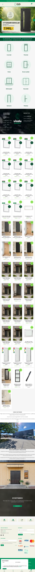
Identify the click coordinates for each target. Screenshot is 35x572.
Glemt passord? (32, 534)
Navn (8, 563)
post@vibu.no (28, 118)
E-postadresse (21, 563)
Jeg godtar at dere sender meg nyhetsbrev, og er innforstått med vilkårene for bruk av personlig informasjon (8, 543)
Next (34, 20)
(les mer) (20, 566)
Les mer (16, 545)
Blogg (30, 562)
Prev (1, 20)
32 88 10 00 (29, 116)
